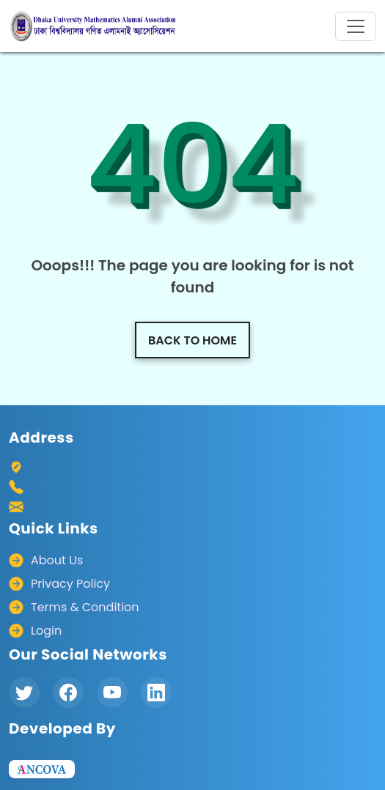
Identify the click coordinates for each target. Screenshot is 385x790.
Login (46, 630)
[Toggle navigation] (355, 26)
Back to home (192, 340)
